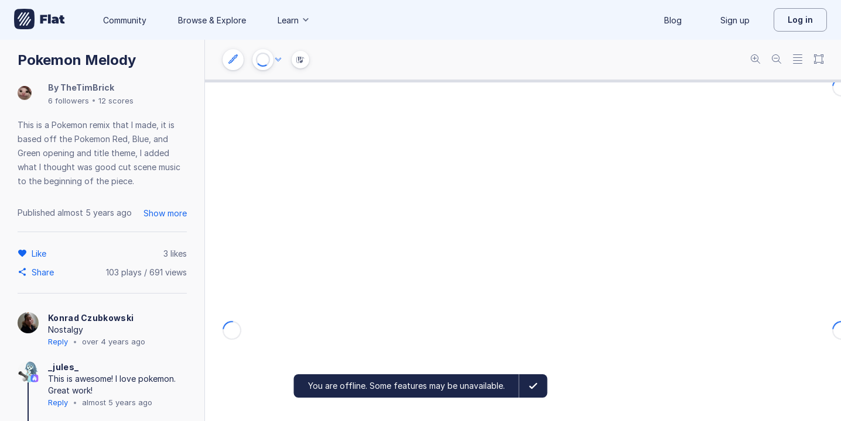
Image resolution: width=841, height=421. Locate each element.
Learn (294, 20)
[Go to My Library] (39, 20)
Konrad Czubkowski (91, 318)
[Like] (41, 253)
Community (124, 20)
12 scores (116, 100)
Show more (165, 213)
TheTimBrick (87, 87)
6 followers (68, 100)
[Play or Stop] (263, 59)
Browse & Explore (212, 20)
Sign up (735, 20)
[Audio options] (278, 59)
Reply (58, 341)
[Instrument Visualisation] (300, 59)
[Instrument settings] (233, 59)
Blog (673, 20)
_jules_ (63, 367)
